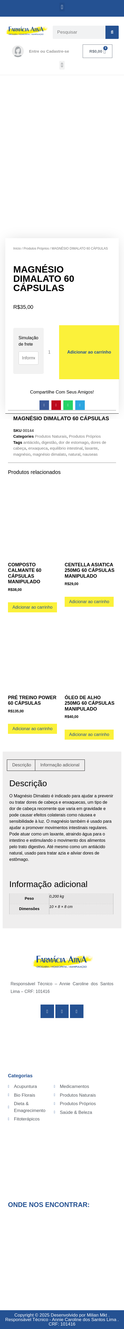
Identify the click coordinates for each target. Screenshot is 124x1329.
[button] (61, 7)
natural (74, 454)
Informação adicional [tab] (59, 765)
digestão (48, 442)
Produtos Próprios (36, 248)
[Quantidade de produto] (51, 352)
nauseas (90, 454)
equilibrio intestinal (66, 448)
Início (17, 248)
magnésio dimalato (49, 454)
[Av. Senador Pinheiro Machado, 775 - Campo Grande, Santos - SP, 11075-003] (62, 1254)
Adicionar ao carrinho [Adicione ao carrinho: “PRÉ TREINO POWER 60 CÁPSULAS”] (32, 728)
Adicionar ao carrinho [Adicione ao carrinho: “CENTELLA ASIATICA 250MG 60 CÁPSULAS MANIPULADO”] (89, 601)
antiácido (31, 442)
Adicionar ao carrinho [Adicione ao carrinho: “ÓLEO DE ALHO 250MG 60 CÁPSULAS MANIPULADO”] (89, 734)
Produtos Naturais (51, 436)
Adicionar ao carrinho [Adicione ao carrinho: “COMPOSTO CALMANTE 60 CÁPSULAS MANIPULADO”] (32, 607)
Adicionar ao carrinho (89, 352)
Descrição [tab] (21, 765)
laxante (91, 448)
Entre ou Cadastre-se (49, 51)
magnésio (21, 454)
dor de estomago (74, 442)
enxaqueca (38, 448)
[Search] (112, 32)
